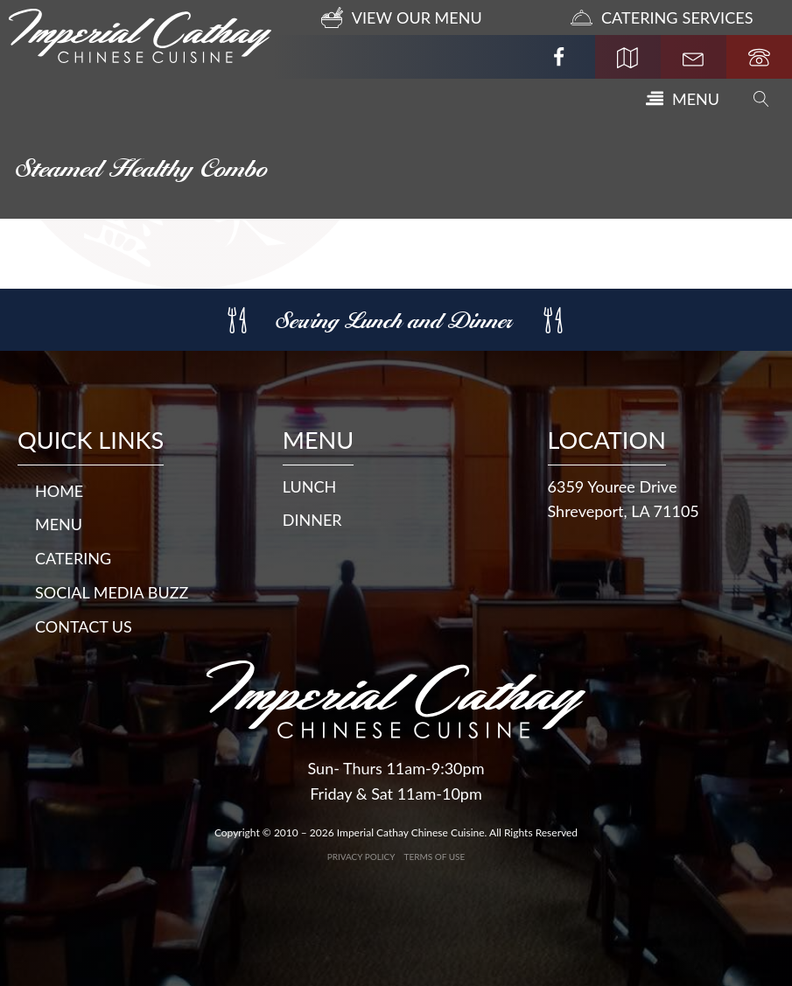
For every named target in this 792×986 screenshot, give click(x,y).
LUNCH (310, 486)
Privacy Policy (361, 856)
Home (59, 490)
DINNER (312, 519)
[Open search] (761, 99)
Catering (73, 558)
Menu (58, 524)
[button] (682, 99)
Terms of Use (435, 856)
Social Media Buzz (111, 592)
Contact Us (83, 626)
